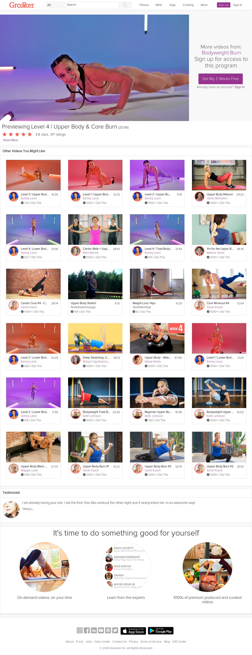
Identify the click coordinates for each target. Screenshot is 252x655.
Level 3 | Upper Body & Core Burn (34, 194)
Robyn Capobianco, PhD (98, 361)
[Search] (92, 5)
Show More (10, 140)
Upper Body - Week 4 (158, 357)
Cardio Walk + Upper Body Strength (96, 248)
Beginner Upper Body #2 (158, 412)
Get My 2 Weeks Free (220, 78)
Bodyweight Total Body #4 (96, 412)
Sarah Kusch (29, 307)
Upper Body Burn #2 (220, 466)
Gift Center (179, 641)
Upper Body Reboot (220, 194)
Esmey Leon (29, 198)
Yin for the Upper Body (220, 248)
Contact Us (120, 641)
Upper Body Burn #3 (158, 466)
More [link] (204, 5)
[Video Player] (94, 68)
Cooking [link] (188, 5)
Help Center (102, 641)
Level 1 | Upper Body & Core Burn (96, 194)
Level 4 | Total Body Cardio (158, 248)
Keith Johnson (92, 416)
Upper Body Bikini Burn (34, 466)
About (70, 641)
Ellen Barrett (90, 252)
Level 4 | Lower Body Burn (34, 248)
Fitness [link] (144, 5)
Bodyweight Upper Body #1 (220, 412)
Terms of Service (151, 641)
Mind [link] (159, 5)
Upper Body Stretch (83, 303)
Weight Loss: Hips (144, 303)
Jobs (89, 641)
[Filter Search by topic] (56, 5)
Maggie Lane (29, 470)
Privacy (133, 641)
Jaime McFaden (217, 198)
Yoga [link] (172, 5)
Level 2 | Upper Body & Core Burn (158, 194)
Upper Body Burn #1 (96, 466)
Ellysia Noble (153, 361)
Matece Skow (215, 252)
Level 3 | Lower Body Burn (34, 357)
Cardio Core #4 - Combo (34, 303)
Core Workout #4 (218, 303)
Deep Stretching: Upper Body (96, 357)
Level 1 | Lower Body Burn (220, 357)
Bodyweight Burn (221, 52)
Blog (167, 641)
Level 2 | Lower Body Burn (34, 412)
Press (79, 641)
